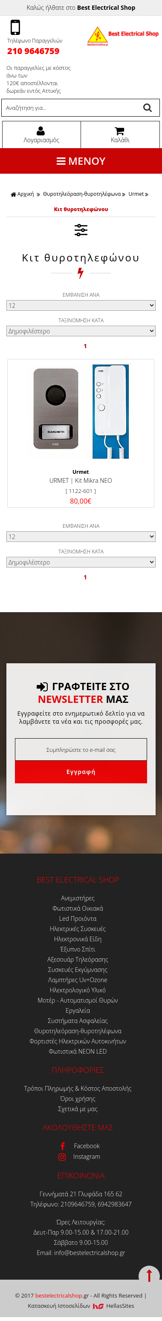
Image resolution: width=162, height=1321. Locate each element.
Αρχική (22, 194)
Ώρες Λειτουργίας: (81, 1222)
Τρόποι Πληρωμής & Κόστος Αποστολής (78, 1088)
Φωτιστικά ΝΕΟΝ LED (78, 1051)
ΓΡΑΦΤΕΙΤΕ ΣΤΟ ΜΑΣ (83, 692)
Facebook (77, 1146)
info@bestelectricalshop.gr (89, 1253)
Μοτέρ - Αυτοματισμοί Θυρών (78, 1000)
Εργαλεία (78, 1010)
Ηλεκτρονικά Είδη (77, 939)
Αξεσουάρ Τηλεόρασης (77, 959)
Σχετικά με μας (77, 1109)
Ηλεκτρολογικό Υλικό (78, 990)
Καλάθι (119, 135)
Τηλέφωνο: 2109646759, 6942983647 (81, 1204)
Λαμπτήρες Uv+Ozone (77, 980)
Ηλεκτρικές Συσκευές (78, 929)
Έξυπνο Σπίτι (77, 949)
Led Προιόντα (77, 918)
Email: (45, 1253)
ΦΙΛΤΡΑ (81, 229)
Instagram (77, 1156)
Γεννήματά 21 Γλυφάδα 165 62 (81, 1194)
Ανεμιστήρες (77, 898)
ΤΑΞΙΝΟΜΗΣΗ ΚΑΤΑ (81, 320)
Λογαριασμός (40, 135)
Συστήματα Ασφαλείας (78, 1021)
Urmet (136, 194)
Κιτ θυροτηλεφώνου (81, 209)
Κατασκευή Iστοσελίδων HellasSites (81, 1306)
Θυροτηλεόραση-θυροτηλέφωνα (82, 194)
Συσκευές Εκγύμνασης (77, 970)
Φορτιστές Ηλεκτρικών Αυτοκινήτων (77, 1041)
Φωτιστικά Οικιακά (77, 908)
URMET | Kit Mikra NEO (80, 480)
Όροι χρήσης (77, 1099)
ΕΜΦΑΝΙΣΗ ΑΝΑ (81, 294)
